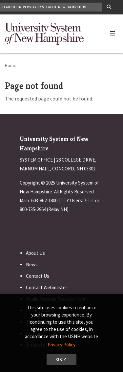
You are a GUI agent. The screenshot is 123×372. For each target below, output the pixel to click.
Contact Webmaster (46, 287)
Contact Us (37, 276)
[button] (112, 32)
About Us (35, 253)
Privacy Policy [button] (61, 344)
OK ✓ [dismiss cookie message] (61, 359)
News (32, 264)
